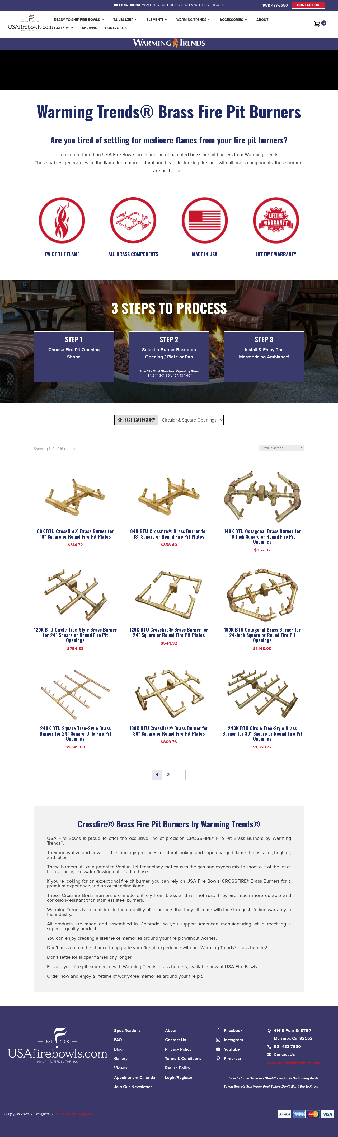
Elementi (155, 20)
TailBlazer (123, 20)
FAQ (118, 1039)
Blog (118, 1049)
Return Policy (177, 1068)
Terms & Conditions (183, 1058)
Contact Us (116, 28)
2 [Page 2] (168, 775)
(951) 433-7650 (275, 5)
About (262, 20)
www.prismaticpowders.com (293, 1062)
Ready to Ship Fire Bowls (77, 20)
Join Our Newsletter (133, 1086)
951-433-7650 (287, 1046)
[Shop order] (281, 448)
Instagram (229, 1040)
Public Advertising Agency (74, 1114)
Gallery (61, 28)
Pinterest (228, 1059)
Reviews (89, 28)
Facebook (229, 1031)
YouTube (228, 1050)
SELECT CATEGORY (136, 420)
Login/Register (179, 1077)
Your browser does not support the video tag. (73, 70)
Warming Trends (191, 20)
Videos (120, 1068)
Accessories (231, 20)
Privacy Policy (178, 1049)
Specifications (127, 1030)
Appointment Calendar (135, 1077)
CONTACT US (308, 5)
